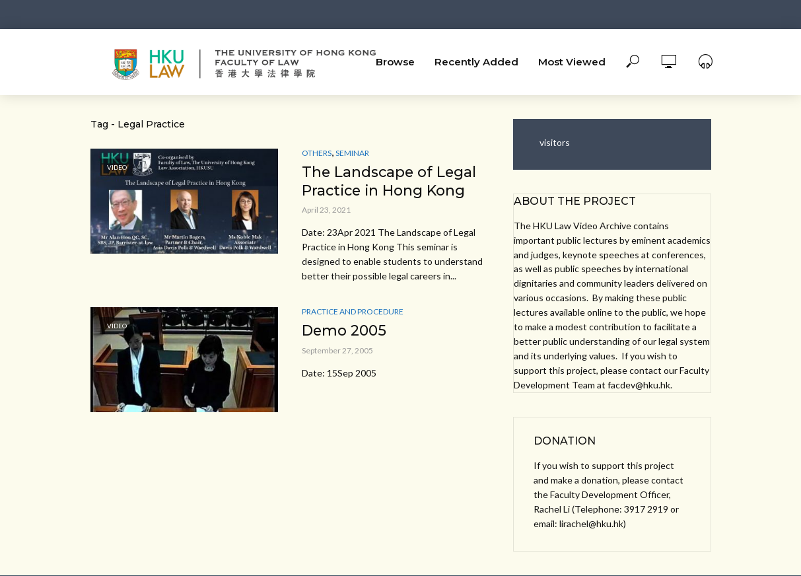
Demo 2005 (345, 331)
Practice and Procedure (352, 312)
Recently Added (476, 61)
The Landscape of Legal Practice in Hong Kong (390, 181)
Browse (395, 61)
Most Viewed (572, 61)
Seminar (352, 153)
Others (316, 153)
